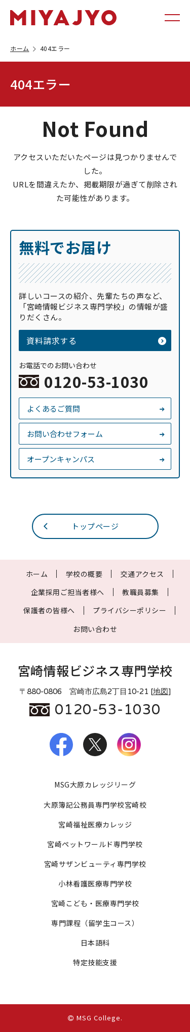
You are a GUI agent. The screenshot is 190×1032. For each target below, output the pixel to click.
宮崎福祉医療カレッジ (95, 824)
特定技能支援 (95, 962)
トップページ (80, 526)
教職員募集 (140, 592)
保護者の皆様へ (49, 610)
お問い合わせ (95, 629)
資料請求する (96, 340)
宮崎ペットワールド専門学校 (95, 844)
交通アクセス (142, 574)
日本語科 (95, 943)
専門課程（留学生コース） (95, 923)
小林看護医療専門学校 (95, 883)
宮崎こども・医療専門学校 (95, 903)
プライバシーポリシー (129, 610)
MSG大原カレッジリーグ (95, 784)
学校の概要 (84, 574)
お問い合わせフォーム (96, 433)
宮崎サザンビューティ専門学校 (95, 864)
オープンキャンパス (96, 459)
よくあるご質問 (96, 408)
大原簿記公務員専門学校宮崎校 (95, 805)
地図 (160, 691)
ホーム (24, 48)
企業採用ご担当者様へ (67, 592)
